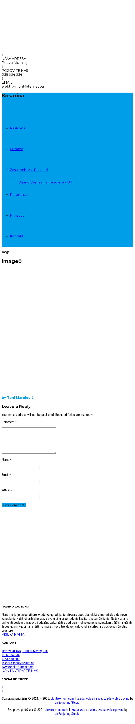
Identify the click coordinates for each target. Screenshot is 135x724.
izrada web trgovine (116, 703)
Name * (7, 465)
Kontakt (17, 236)
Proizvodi (17, 215)
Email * (6, 480)
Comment (9, 422)
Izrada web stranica (89, 703)
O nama (16, 149)
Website (7, 495)
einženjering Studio (67, 707)
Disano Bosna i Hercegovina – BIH (46, 182)
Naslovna (17, 128)
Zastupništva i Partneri (29, 170)
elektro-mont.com (62, 703)
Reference (19, 195)
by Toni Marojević (17, 398)
